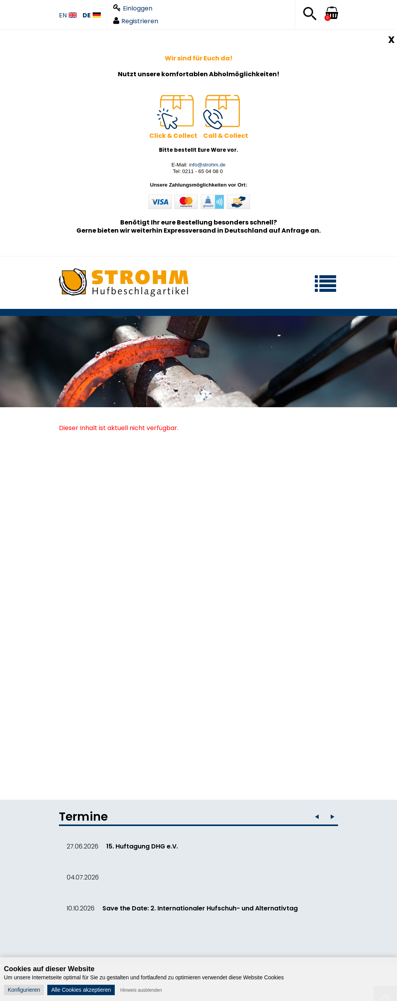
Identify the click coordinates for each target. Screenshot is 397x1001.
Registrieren (135, 21)
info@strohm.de (207, 165)
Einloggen (132, 8)
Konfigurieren (24, 990)
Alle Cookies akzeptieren (81, 990)
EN (68, 16)
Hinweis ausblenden (141, 990)
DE (92, 16)
